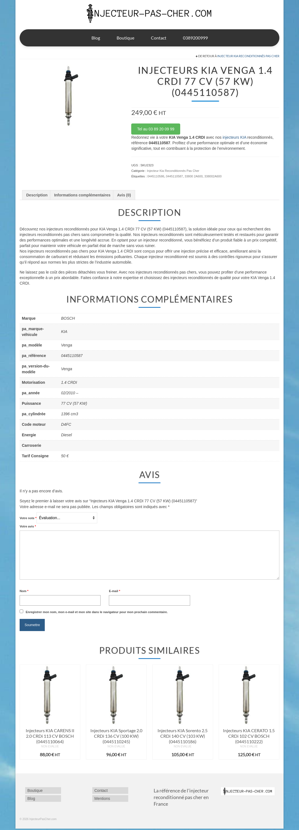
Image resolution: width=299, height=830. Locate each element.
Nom (24, 591)
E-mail (114, 591)
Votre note (28, 518)
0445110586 (155, 176)
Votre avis (28, 526)
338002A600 (212, 176)
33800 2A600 (194, 176)
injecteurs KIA (234, 137)
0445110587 (174, 176)
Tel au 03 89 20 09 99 (155, 129)
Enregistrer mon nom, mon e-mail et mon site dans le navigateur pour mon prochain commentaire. (97, 612)
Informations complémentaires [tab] (82, 195)
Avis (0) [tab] (124, 195)
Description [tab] (37, 195)
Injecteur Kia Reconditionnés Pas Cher (248, 56)
